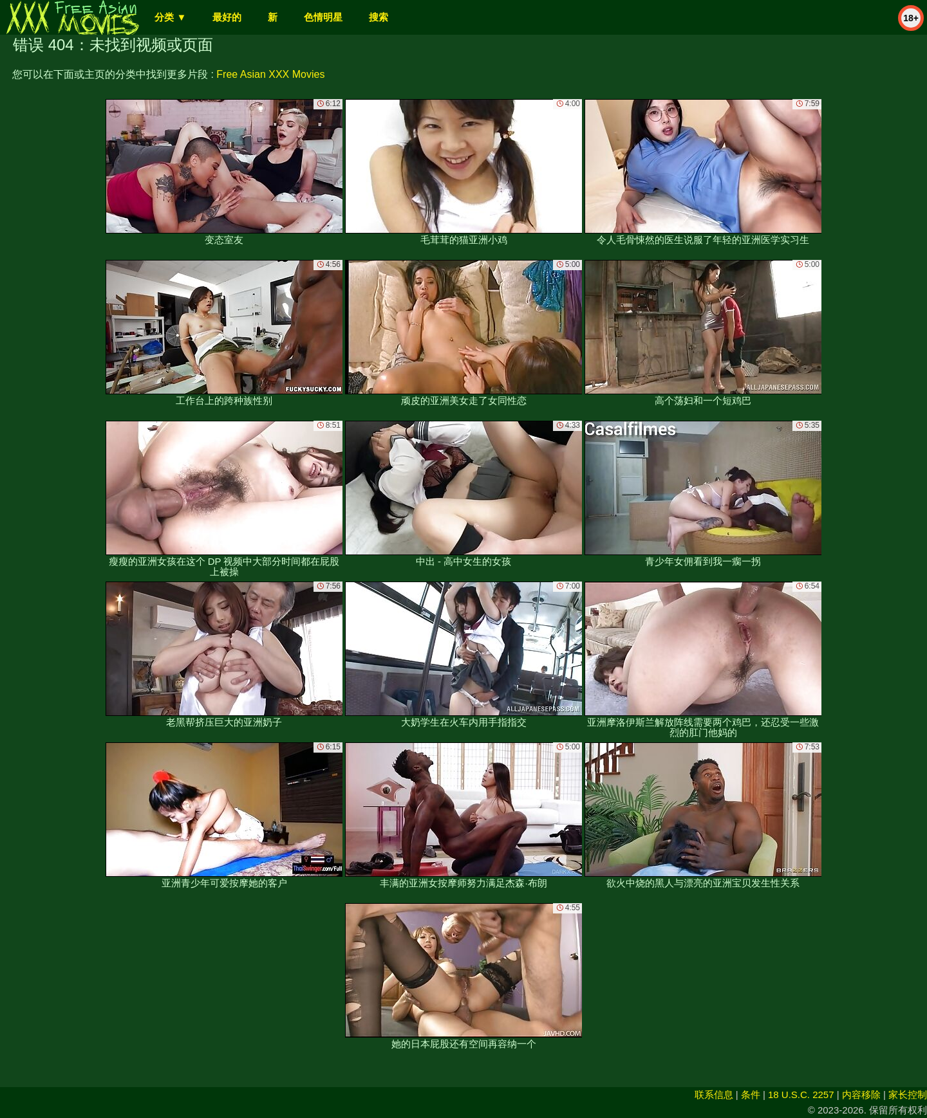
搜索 (378, 17)
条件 (750, 1094)
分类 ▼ (170, 17)
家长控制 (907, 1094)
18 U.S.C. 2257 (801, 1094)
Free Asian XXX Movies (270, 74)
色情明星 (323, 17)
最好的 (226, 17)
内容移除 (861, 1094)
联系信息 (714, 1094)
